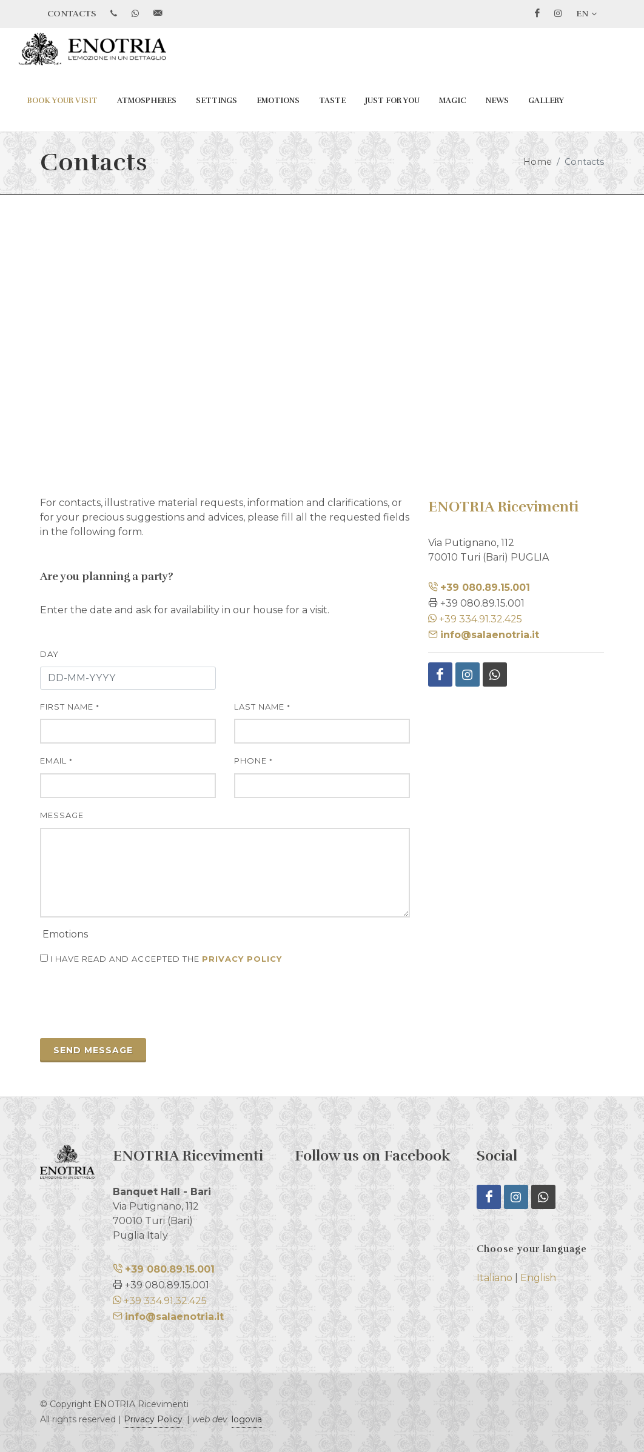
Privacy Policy (153, 1419)
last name (262, 706)
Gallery (546, 100)
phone (253, 760)
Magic (452, 100)
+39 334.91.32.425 (475, 619)
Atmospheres (146, 100)
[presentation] (132, 1004)
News (497, 100)
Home (537, 161)
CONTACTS (71, 13)
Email (56, 760)
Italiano (494, 1278)
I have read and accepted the (161, 959)
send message (93, 1050)
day (49, 654)
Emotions (278, 100)
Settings (216, 100)
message (62, 815)
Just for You (392, 100)
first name (69, 706)
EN (586, 14)
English (538, 1278)
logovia (247, 1419)
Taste (332, 100)
